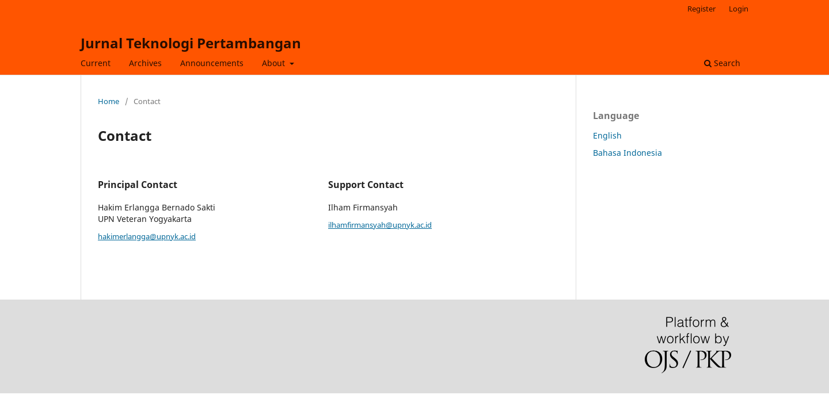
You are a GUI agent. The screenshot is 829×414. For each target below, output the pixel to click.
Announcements (212, 62)
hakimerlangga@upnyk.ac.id (147, 236)
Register (701, 8)
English (607, 135)
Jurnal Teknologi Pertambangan (191, 42)
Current (96, 62)
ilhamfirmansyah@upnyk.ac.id (380, 225)
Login (738, 8)
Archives (145, 62)
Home (108, 101)
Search (722, 62)
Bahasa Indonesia (627, 152)
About (274, 62)
